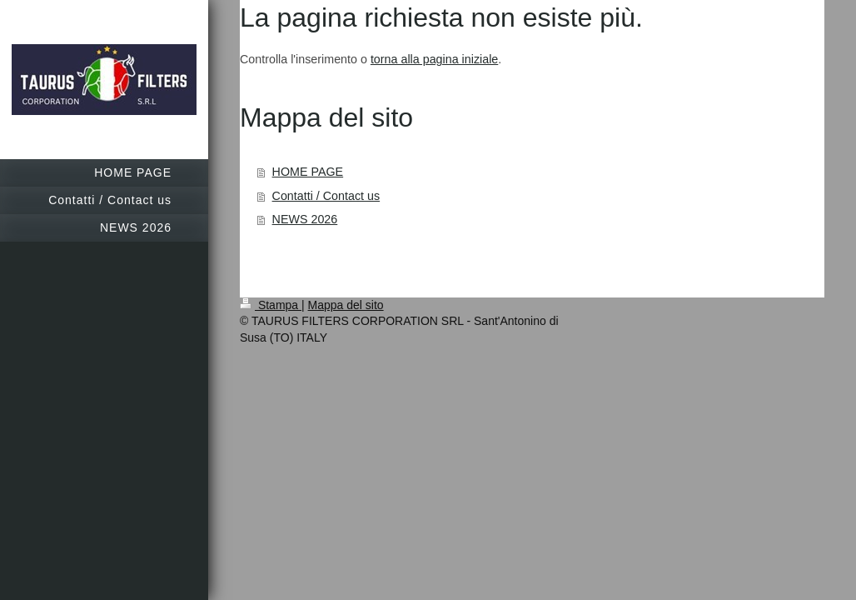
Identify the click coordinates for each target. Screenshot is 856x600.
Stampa (270, 305)
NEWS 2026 (305, 219)
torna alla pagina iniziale (434, 59)
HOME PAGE (308, 171)
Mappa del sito (346, 305)
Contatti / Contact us (326, 195)
